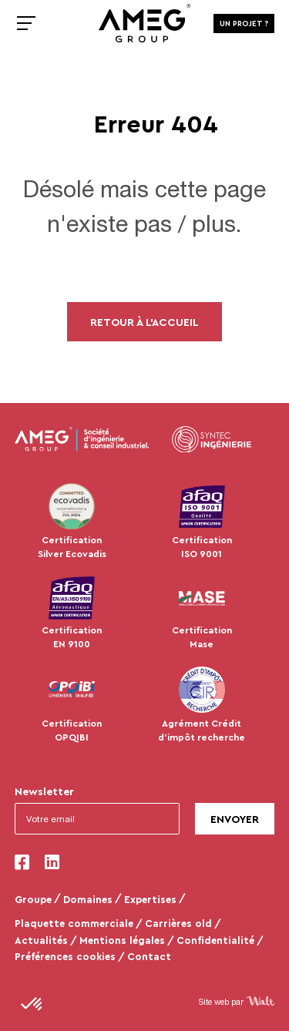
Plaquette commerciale (74, 923)
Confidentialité (215, 940)
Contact (149, 956)
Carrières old (178, 923)
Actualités (41, 940)
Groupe (33, 899)
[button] (32, 1004)
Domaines (88, 899)
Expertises (150, 899)
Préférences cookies (65, 956)
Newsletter (44, 791)
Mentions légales (122, 940)
